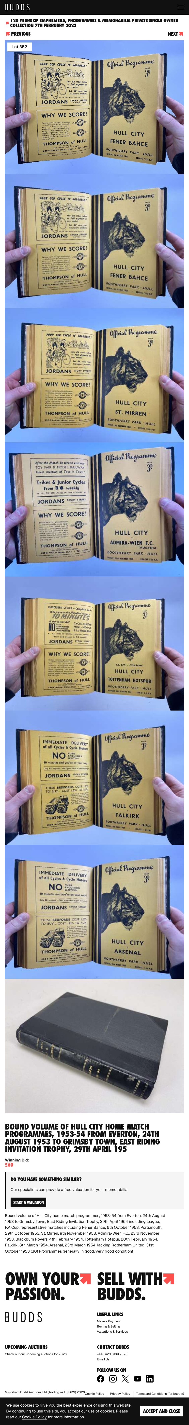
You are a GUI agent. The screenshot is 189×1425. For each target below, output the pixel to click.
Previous (18, 33)
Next (175, 33)
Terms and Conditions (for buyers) (160, 1394)
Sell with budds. (135, 1286)
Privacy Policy (120, 1394)
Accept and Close (161, 1411)
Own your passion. (48, 1286)
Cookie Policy (94, 1394)
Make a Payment (109, 1321)
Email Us (103, 1359)
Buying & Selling (108, 1326)
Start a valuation (28, 1202)
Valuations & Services (112, 1331)
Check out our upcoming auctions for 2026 (36, 1354)
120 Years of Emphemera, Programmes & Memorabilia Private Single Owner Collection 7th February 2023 (92, 23)
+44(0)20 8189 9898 (112, 1354)
